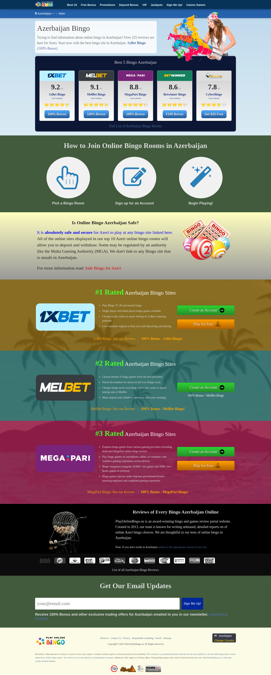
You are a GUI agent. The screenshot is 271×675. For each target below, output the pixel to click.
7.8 (212, 87)
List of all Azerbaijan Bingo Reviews (135, 570)
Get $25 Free (214, 114)
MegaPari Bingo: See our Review (111, 492)
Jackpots (157, 4)
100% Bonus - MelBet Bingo (205, 395)
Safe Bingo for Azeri (103, 268)
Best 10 (72, 4)
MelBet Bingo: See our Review (113, 409)
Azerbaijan (44, 13)
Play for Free (203, 324)
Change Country (224, 640)
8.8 (134, 87)
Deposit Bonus (128, 4)
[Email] (107, 604)
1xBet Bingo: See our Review (114, 339)
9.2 (55, 87)
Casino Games (195, 4)
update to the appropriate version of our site (182, 547)
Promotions (107, 4)
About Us (104, 638)
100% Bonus (57, 114)
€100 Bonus (175, 114)
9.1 (94, 87)
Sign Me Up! (174, 4)
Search (158, 638)
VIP (144, 4)
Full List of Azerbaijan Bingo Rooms (135, 126)
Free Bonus (88, 4)
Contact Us (116, 638)
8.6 (173, 87)
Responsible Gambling (143, 638)
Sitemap (167, 638)
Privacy (126, 638)
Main (62, 13)
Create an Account (203, 310)
